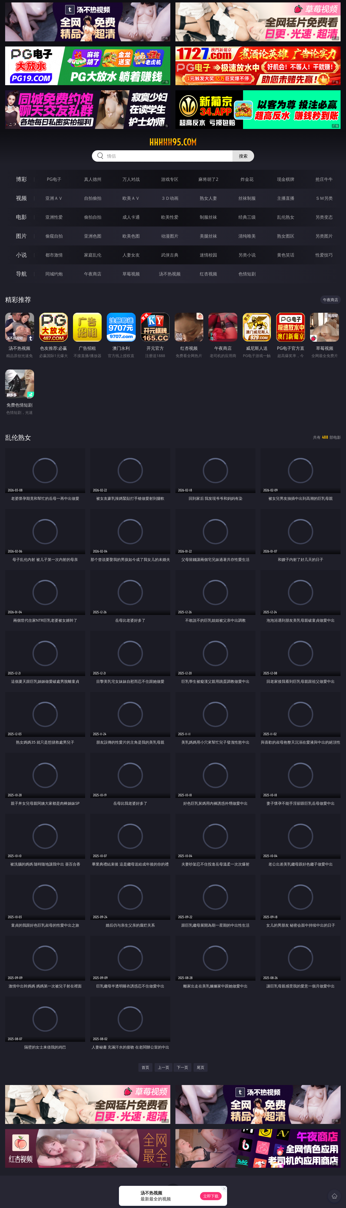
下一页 (182, 1067)
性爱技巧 (324, 255)
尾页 (200, 1067)
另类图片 (324, 236)
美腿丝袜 (208, 236)
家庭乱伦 (92, 255)
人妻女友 (131, 255)
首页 (145, 1067)
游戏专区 (169, 179)
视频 (21, 198)
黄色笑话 (285, 255)
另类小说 (247, 255)
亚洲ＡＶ (54, 198)
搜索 (243, 156)
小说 (21, 254)
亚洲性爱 (54, 217)
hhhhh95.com (173, 142)
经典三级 (247, 217)
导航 (21, 273)
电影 (21, 217)
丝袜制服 (247, 198)
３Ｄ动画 (169, 198)
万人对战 (131, 179)
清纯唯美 (247, 236)
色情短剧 (247, 274)
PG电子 (54, 179)
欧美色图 (131, 236)
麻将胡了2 (208, 179)
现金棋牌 (285, 179)
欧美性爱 (169, 217)
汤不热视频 (170, 274)
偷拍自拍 (92, 217)
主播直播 (285, 198)
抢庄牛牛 (324, 179)
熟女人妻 (208, 198)
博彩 (21, 179)
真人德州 (92, 179)
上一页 (163, 1067)
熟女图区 (285, 236)
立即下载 (210, 1196)
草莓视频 (131, 274)
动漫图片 (169, 236)
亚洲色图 (92, 236)
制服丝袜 (208, 217)
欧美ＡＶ (131, 198)
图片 (21, 235)
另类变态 (324, 217)
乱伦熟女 (285, 217)
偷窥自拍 (54, 236)
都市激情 (54, 255)
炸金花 (247, 179)
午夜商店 (92, 274)
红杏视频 (208, 274)
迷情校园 (208, 255)
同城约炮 (54, 274)
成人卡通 (131, 217)
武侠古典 (169, 255)
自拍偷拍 (92, 198)
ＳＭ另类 (324, 198)
